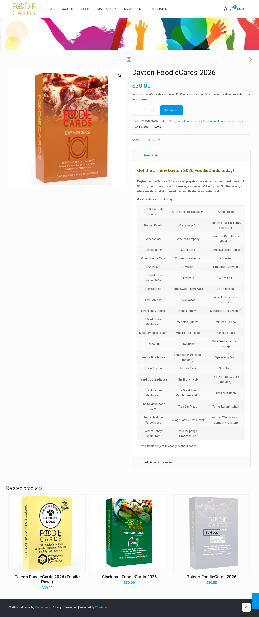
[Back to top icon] (246, 607)
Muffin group (43, 607)
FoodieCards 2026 (195, 121)
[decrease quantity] (136, 110)
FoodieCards (141, 126)
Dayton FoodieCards (221, 121)
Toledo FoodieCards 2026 (211, 576)
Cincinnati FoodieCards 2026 (129, 576)
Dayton (157, 126)
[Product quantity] (145, 110)
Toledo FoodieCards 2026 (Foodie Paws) (47, 579)
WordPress (102, 607)
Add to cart (171, 110)
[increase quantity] (153, 110)
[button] (120, 76)
